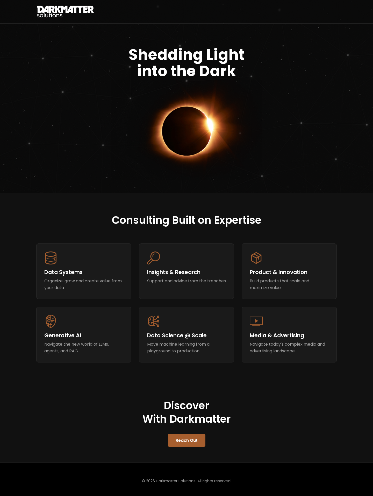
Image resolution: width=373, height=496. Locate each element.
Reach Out (187, 440)
